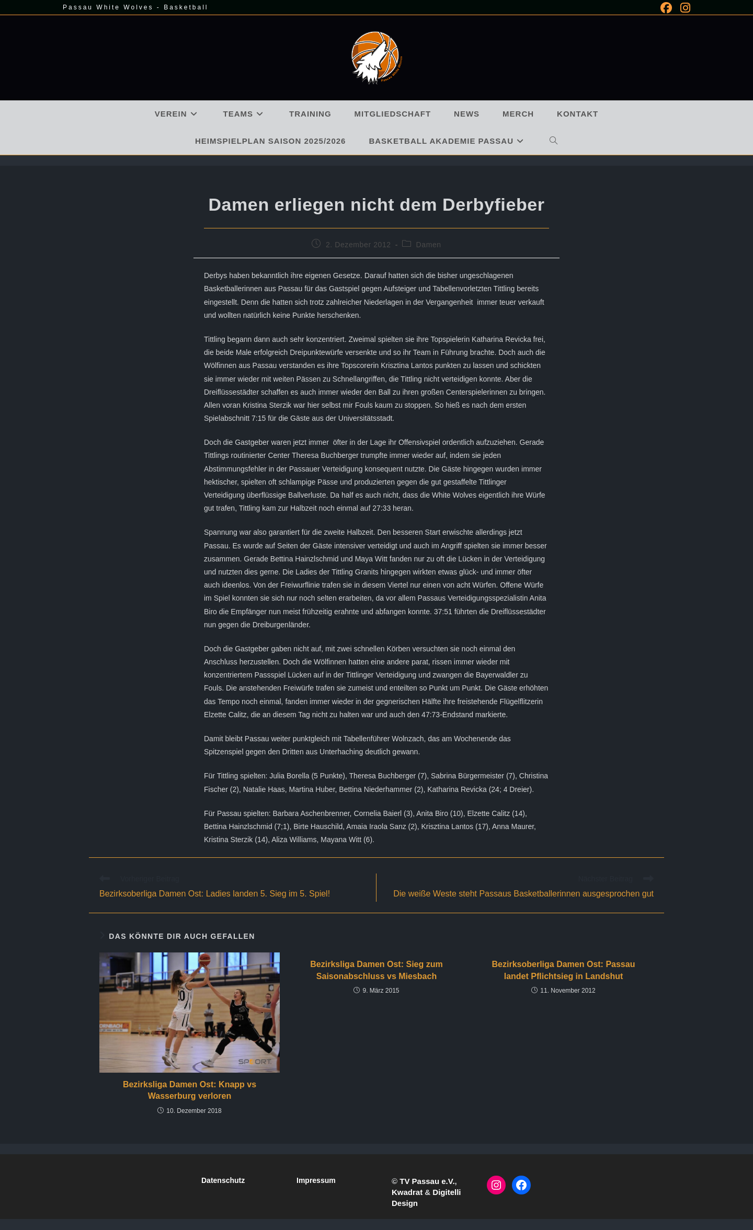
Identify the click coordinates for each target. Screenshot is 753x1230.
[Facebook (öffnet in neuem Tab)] (666, 8)
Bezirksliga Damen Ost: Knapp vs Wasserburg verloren (189, 1090)
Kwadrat (407, 1192)
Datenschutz (223, 1180)
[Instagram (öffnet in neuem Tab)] (683, 8)
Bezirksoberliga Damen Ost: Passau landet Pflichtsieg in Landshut (563, 970)
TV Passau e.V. (427, 1181)
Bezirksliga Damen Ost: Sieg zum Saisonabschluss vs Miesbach (376, 970)
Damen (428, 244)
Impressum (316, 1180)
